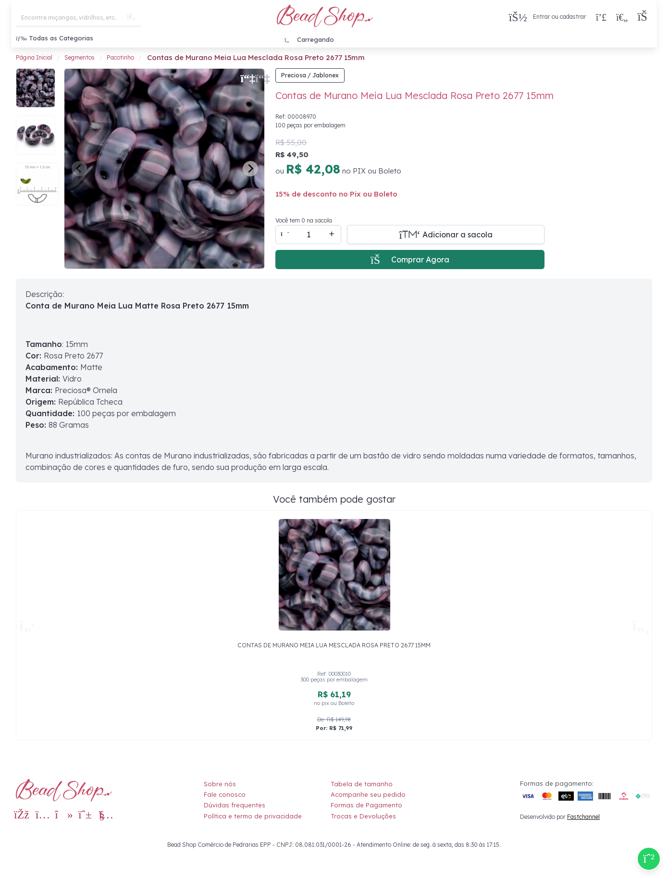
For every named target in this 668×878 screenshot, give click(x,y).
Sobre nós (220, 784)
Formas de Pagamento (366, 805)
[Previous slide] (79, 168)
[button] (644, 17)
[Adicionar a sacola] (445, 234)
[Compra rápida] (601, 17)
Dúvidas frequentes (234, 805)
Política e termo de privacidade (253, 816)
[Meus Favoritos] (622, 17)
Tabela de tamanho (362, 784)
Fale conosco (225, 794)
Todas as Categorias (54, 38)
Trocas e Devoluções (363, 816)
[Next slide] (250, 168)
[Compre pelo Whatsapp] (649, 859)
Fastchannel (583, 816)
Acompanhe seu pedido (368, 794)
